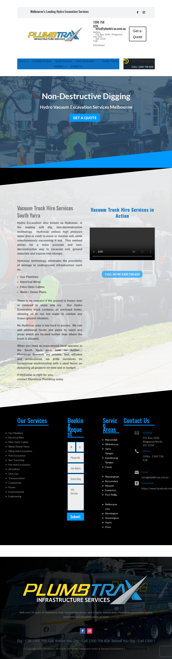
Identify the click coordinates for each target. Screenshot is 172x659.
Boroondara (111, 481)
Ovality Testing (110, 61)
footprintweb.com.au (136, 648)
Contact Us (77, 66)
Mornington (111, 513)
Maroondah (111, 439)
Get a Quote (137, 34)
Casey (108, 466)
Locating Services (42, 61)
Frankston (110, 490)
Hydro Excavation (85, 61)
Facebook (165, 483)
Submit (75, 516)
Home (21, 61)
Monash (109, 485)
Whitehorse (111, 444)
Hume (108, 522)
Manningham (112, 476)
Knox (108, 526)
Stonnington (112, 517)
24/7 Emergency (143, 60)
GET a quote (85, 117)
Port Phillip (111, 494)
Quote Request (63, 61)
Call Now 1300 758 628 (122, 274)
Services (58, 66)
